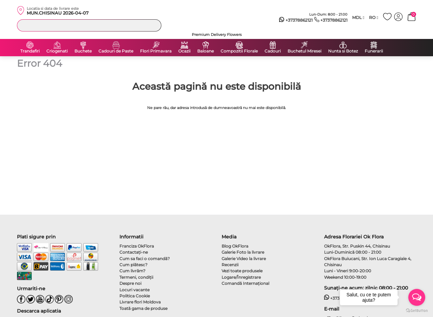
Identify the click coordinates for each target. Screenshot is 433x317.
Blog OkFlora (235, 246)
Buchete (83, 51)
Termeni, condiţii (136, 277)
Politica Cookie (134, 295)
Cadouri (273, 51)
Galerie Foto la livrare (243, 252)
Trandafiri (30, 51)
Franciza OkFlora (136, 246)
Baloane (205, 51)
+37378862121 (296, 20)
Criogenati (57, 51)
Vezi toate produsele (242, 270)
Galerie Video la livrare (244, 258)
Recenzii (230, 264)
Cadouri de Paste (115, 51)
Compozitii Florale (239, 51)
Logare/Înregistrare (241, 277)
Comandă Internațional (245, 283)
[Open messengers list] (416, 297)
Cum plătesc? (133, 264)
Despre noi (130, 283)
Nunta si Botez (343, 51)
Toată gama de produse (143, 308)
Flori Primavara (156, 51)
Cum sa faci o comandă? (144, 258)
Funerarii (374, 51)
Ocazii (184, 51)
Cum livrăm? (132, 270)
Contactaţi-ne (133, 252)
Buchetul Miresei (304, 51)
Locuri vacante (134, 289)
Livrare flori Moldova (140, 301)
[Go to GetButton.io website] (417, 310)
